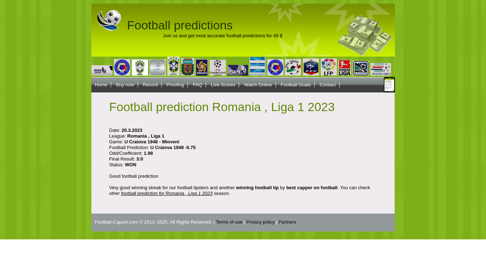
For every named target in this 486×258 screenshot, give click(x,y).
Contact (328, 84)
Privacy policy (260, 222)
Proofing (175, 84)
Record (150, 84)
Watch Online (258, 84)
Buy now (125, 84)
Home (101, 84)
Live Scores (223, 84)
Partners (287, 222)
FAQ (197, 84)
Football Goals (296, 84)
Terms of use (229, 222)
